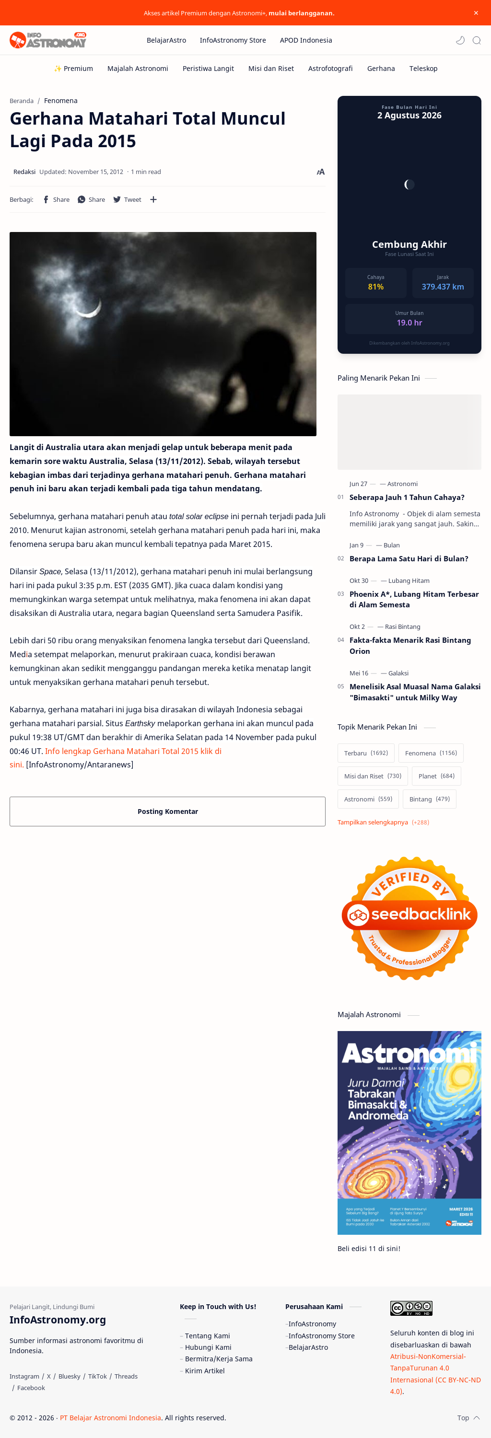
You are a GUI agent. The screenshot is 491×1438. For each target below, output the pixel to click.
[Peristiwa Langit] (208, 68)
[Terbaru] (366, 753)
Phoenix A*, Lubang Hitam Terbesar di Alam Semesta (414, 599)
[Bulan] (392, 545)
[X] (49, 1376)
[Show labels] (385, 822)
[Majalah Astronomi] (137, 68)
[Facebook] (31, 1387)
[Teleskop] (423, 68)
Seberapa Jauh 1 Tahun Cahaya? (407, 497)
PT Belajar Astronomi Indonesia (110, 1417)
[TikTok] (97, 1376)
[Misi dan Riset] (271, 68)
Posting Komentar (168, 811)
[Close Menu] (476, 13)
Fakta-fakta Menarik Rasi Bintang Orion (410, 645)
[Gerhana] (381, 68)
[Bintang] (429, 799)
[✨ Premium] (73, 68)
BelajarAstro (308, 1347)
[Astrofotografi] (330, 68)
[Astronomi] (402, 483)
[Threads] (126, 1376)
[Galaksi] (398, 673)
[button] (460, 40)
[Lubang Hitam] (409, 580)
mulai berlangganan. (302, 13)
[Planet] (436, 776)
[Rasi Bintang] (403, 626)
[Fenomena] (431, 753)
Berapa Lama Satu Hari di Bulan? (409, 558)
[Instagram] (24, 1376)
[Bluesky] (69, 1376)
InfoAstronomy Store (322, 1335)
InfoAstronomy (312, 1323)
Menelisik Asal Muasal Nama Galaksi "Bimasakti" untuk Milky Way (415, 692)
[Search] (476, 40)
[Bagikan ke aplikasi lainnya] (153, 199)
